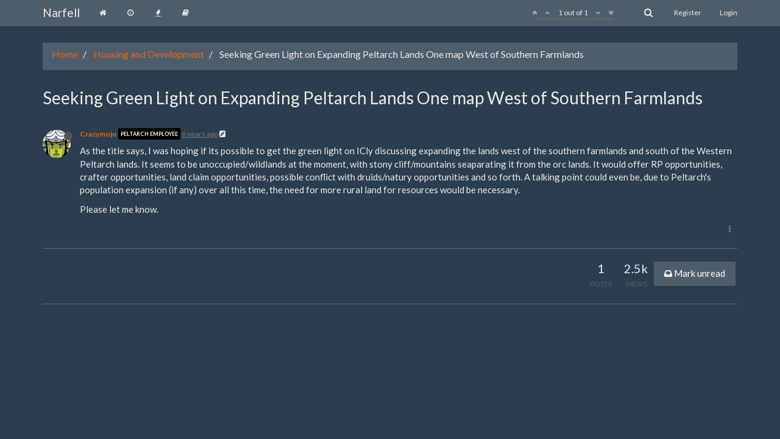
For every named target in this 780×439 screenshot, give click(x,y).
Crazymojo (98, 133)
